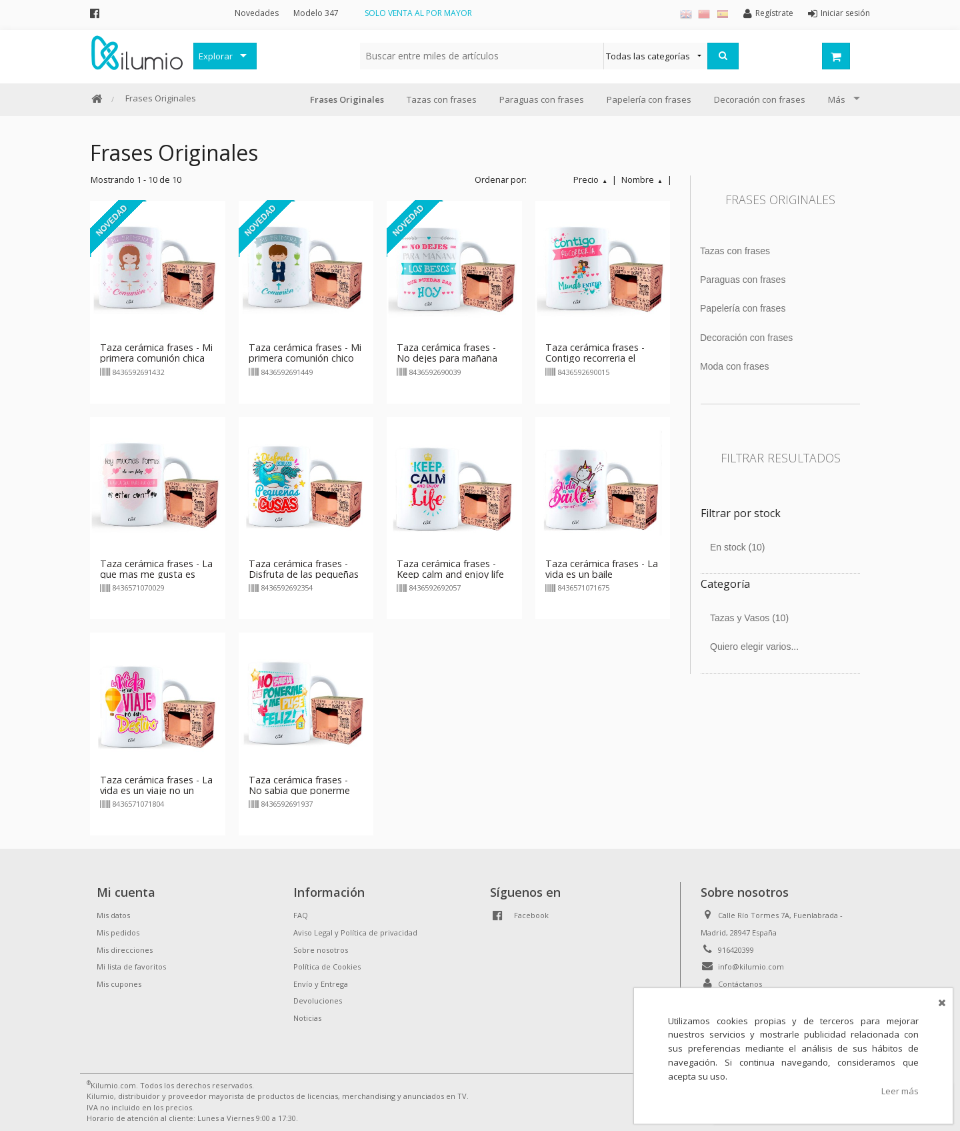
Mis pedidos (118, 932)
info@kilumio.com (751, 967)
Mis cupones (119, 984)
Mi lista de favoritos (131, 967)
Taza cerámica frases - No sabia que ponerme (299, 785)
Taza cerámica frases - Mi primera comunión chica (156, 352)
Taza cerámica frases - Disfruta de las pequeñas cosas (304, 574)
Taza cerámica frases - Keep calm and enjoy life (450, 569)
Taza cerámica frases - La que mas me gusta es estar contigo (156, 574)
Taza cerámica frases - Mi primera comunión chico (305, 352)
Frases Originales (160, 98)
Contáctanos (740, 984)
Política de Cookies (327, 967)
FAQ (300, 915)
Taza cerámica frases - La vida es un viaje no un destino (156, 790)
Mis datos (113, 915)
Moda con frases (734, 366)
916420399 (736, 950)
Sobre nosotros (320, 950)
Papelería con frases (649, 99)
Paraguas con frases (541, 99)
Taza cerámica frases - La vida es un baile (601, 569)
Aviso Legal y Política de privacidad (355, 932)
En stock (737, 547)
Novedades (257, 13)
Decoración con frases (759, 99)
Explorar (216, 56)
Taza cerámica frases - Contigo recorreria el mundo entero (595, 358)
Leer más (900, 1091)
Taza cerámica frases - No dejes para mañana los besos (447, 358)
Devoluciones (317, 1001)
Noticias (307, 1018)
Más (836, 99)
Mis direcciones (125, 950)
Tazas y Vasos (749, 618)
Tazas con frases (442, 99)
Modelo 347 (316, 13)
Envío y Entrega (320, 984)
